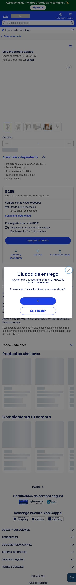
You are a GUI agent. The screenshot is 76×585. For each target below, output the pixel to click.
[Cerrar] (68, 270)
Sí (38, 301)
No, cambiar (38, 311)
